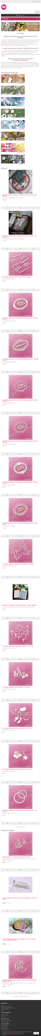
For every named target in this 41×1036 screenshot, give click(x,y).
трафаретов (3, 41)
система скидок (12, 45)
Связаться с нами (4, 1014)
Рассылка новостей (5, 1029)
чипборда (27, 40)
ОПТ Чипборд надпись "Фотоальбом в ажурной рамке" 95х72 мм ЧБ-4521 (20, 318)
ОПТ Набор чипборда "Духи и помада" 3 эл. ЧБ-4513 (16, 687)
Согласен (36, 1033)
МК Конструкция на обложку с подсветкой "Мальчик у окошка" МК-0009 (19, 195)
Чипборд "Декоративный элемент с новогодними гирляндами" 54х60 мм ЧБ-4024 (19, 980)
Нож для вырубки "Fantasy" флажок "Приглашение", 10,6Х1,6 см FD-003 (19, 898)
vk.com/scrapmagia (12, 50)
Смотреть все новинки (20, 826)
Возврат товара (4, 1015)
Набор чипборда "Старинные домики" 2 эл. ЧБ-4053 (16, 857)
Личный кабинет (4, 1025)
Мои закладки (4, 1028)
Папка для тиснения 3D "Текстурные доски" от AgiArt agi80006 (19, 605)
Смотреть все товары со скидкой (20, 996)
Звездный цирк (20, 152)
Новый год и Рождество (20, 129)
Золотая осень (20, 141)
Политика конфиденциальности (7, 1007)
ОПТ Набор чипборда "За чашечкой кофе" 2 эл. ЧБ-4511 (17, 769)
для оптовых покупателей (20, 62)
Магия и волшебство (20, 106)
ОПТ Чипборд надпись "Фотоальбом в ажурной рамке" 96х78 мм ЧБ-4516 (20, 523)
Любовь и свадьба (20, 83)
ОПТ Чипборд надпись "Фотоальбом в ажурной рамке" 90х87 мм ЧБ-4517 (20, 482)
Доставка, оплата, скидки (6, 1006)
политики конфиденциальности (13, 1034)
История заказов (4, 1027)
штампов (37, 40)
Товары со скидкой (5, 1022)
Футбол (20, 118)
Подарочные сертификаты (6, 1020)
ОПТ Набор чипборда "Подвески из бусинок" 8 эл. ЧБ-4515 (18, 564)
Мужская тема (20, 164)
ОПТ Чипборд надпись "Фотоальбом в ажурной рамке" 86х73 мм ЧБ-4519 (20, 400)
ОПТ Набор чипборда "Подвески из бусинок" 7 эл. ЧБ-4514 (18, 646)
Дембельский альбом (20, 95)
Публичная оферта (5, 1009)
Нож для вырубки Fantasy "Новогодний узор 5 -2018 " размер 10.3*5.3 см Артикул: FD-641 (19, 939)
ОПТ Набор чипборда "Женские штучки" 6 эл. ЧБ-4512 (16, 728)
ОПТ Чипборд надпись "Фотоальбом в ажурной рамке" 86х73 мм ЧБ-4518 (20, 441)
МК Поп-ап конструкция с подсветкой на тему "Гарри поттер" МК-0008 (19, 236)
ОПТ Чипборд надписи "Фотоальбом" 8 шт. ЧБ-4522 (16, 277)
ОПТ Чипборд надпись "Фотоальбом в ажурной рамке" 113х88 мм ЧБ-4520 (20, 359)
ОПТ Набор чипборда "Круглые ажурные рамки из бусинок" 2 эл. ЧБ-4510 (19, 811)
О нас (2, 1005)
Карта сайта (3, 1016)
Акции (2, 1010)
